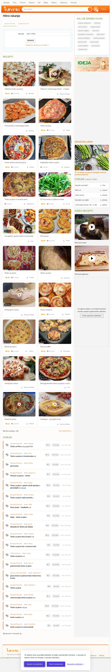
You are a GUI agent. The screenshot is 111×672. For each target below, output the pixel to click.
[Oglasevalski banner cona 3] (92, 105)
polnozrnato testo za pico (21, 566)
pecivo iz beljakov (84, 38)
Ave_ (32, 241)
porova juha (95, 46)
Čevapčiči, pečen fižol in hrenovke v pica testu (24, 236)
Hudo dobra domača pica (15, 162)
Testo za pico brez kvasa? (20, 537)
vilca (30, 453)
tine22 (30, 543)
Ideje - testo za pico (18, 517)
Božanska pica (10, 347)
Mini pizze (44, 236)
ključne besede (10, 23)
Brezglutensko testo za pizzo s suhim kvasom (59, 383)
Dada (30, 614)
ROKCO (31, 424)
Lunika (30, 514)
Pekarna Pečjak (65, 94)
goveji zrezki (82, 42)
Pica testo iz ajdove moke (53, 199)
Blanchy (31, 93)
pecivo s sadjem (83, 30)
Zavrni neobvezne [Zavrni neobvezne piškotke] (56, 664)
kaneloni (97, 23)
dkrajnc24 (31, 473)
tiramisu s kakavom (84, 23)
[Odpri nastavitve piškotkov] (75, 664)
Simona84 (66, 351)
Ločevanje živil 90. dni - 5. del (86, 205)
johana (32, 167)
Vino (14, 3)
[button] (101, 9)
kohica (30, 463)
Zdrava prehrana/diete (18, 573)
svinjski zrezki (82, 49)
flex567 (30, 443)
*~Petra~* (31, 351)
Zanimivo (63, 3)
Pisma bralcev (15, 553)
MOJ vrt (78, 190)
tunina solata (94, 42)
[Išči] (90, 9)
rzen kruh (95, 30)
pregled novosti (23, 23)
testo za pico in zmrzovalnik (21, 627)
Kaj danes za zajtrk (82, 200)
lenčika (30, 595)
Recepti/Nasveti (16, 443)
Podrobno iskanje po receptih (37, 45)
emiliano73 (36, 573)
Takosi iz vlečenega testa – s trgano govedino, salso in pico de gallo (68, 89)
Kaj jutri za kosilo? (81, 185)
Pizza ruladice (46, 310)
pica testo (14, 466)
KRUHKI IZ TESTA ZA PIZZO (21, 527)
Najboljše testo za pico (49, 162)
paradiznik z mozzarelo (85, 34)
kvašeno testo (95, 27)
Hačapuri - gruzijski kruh (50, 419)
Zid (39, 3)
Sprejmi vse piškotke (35, 664)
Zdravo (54, 3)
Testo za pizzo (10, 273)
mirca (29, 553)
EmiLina (31, 131)
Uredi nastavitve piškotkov (92, 316)
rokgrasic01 (30, 204)
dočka (104, 205)
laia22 (68, 130)
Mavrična (67, 278)
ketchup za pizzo (99, 38)
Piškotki (101, 655)
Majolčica (31, 585)
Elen (30, 604)
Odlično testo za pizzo (14, 89)
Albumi (31, 3)
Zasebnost (92, 655)
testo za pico (15, 617)
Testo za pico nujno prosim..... (22, 498)
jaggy (30, 483)
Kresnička (31, 624)
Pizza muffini (45, 347)
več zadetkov (65, 431)
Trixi (68, 387)
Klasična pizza (10, 419)
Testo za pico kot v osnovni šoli (23, 546)
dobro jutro (100, 34)
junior (30, 524)
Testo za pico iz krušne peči (16, 199)
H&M (30, 504)
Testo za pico (45, 126)
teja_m (30, 563)
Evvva (68, 204)
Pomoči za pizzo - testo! (20, 476)
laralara (31, 495)
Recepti (6, 3)
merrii (68, 240)
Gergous (67, 167)
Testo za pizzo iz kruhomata (21, 456)
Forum (7, 437)
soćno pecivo (82, 27)
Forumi (22, 3)
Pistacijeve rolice (12, 310)
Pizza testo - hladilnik (19, 507)
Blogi (46, 3)
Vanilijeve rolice (11, 383)
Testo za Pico (15, 446)
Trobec (31, 277)
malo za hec (79, 195)
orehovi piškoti (83, 46)
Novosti (74, 3)
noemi (104, 190)
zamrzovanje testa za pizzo (21, 598)
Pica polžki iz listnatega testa (17, 126)
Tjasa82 (67, 314)
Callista (31, 534)
